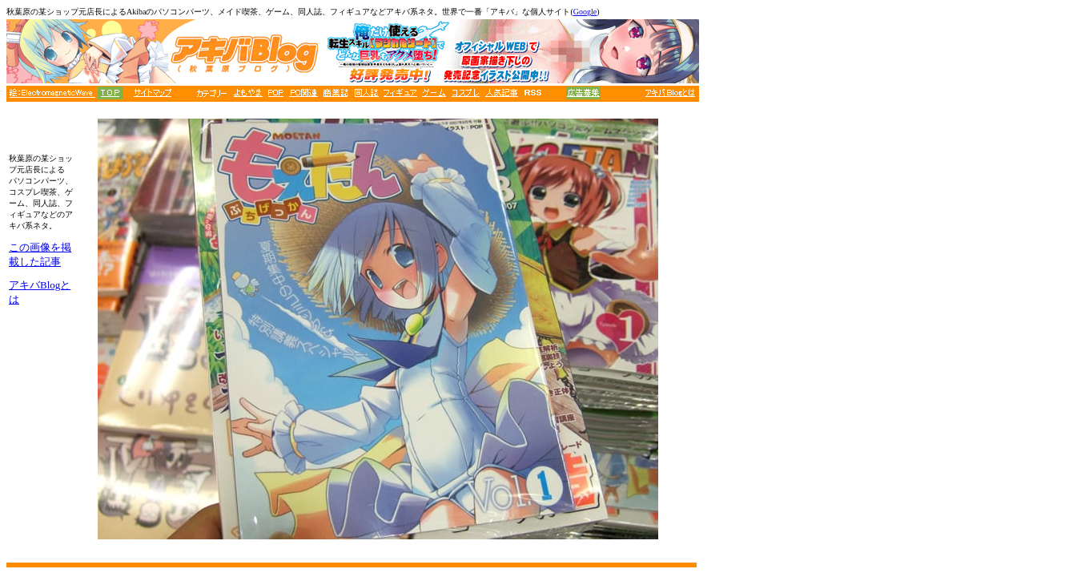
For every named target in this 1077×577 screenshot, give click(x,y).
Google (585, 11)
